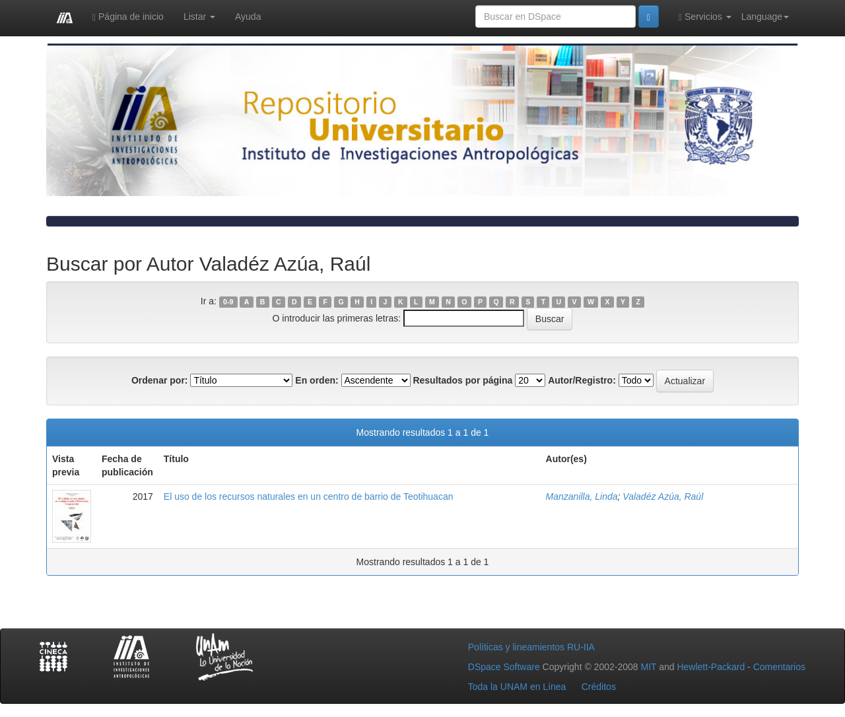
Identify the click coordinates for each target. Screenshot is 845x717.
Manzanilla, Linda (582, 496)
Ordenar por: (159, 380)
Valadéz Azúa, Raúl (663, 496)
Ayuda (248, 16)
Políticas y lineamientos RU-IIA (531, 647)
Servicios (705, 16)
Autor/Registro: (582, 380)
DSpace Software (504, 667)
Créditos (599, 686)
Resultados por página (462, 380)
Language (765, 16)
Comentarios (779, 667)
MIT (648, 667)
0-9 (228, 302)
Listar (199, 16)
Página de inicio (128, 16)
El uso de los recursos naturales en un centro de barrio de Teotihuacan (309, 496)
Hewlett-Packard (711, 667)
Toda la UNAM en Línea (517, 686)
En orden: (316, 380)
